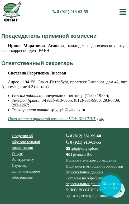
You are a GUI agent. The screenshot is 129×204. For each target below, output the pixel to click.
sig (101, 118)
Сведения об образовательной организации (26, 142)
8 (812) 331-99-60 (83, 136)
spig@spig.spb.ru (82, 148)
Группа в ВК (79, 154)
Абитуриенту (23, 159)
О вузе (17, 154)
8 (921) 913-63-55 (70, 11)
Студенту (19, 165)
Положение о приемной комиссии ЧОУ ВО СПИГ (52, 118)
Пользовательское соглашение (91, 160)
